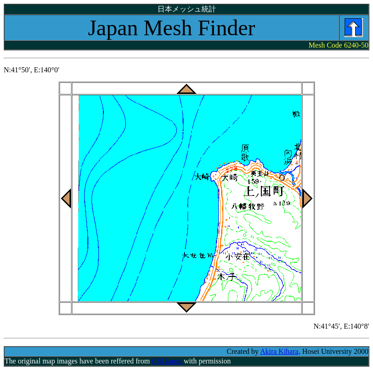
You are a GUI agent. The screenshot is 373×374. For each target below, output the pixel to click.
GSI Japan (167, 361)
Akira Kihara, (280, 351)
